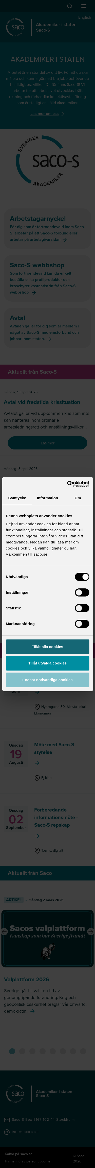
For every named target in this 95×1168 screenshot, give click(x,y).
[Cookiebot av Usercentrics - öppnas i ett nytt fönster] (67, 484)
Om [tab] (78, 498)
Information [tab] (47, 498)
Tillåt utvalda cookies (47, 663)
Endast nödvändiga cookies (47, 680)
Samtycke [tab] (17, 498)
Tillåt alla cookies (47, 647)
